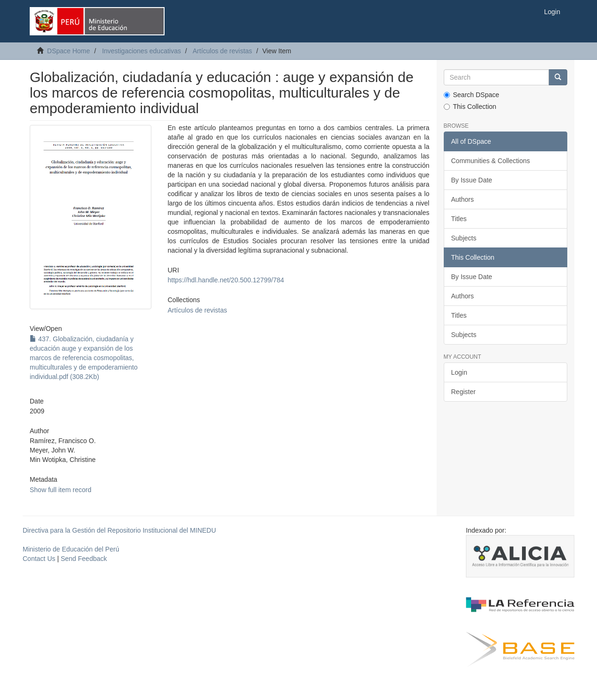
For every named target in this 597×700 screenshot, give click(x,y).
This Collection (470, 106)
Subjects (464, 238)
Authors (462, 199)
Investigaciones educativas (141, 51)
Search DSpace (471, 95)
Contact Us (39, 558)
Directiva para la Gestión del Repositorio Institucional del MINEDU (119, 530)
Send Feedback (84, 558)
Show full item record (60, 490)
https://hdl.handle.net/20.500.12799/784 (225, 280)
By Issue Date (471, 180)
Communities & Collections (490, 161)
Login (459, 372)
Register (463, 391)
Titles (459, 218)
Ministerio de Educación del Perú (71, 549)
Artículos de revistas (222, 51)
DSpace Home (68, 51)
